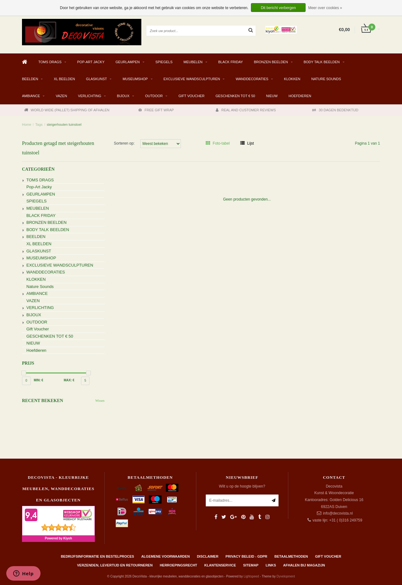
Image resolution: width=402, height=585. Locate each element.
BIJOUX (123, 96)
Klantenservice (220, 565)
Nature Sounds (326, 79)
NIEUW (272, 96)
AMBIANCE (31, 96)
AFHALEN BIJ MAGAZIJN (304, 565)
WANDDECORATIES (252, 79)
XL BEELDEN (64, 79)
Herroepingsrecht (178, 565)
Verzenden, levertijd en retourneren (115, 565)
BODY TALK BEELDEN (322, 62)
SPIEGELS (163, 62)
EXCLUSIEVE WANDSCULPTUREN (192, 79)
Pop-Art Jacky (91, 62)
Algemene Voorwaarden (165, 556)
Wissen (99, 400)
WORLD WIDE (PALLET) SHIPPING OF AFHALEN (66, 110)
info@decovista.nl (338, 513)
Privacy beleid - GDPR (246, 556)
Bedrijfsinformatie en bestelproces (97, 556)
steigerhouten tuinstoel (64, 124)
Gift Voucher (191, 96)
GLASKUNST (96, 79)
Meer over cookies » (325, 8)
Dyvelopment (286, 576)
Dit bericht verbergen (278, 8)
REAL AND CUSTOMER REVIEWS (246, 110)
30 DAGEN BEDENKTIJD (335, 110)
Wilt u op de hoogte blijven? (242, 486)
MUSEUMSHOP (135, 79)
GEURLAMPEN (128, 62)
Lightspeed (251, 576)
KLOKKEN (292, 79)
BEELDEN (30, 79)
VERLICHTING (89, 96)
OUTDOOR (154, 96)
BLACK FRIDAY (230, 62)
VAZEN (61, 96)
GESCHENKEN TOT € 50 (235, 96)
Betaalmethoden (291, 556)
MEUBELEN (193, 62)
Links (271, 565)
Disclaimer (207, 556)
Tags (38, 124)
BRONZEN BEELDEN (271, 62)
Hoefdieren (300, 96)
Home (26, 124)
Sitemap (250, 565)
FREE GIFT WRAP (156, 110)
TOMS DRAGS (50, 62)
